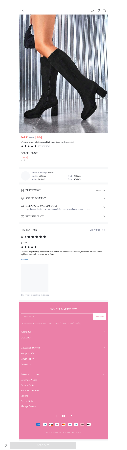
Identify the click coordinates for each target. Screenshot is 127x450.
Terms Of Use (52, 323)
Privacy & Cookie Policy (71, 323)
